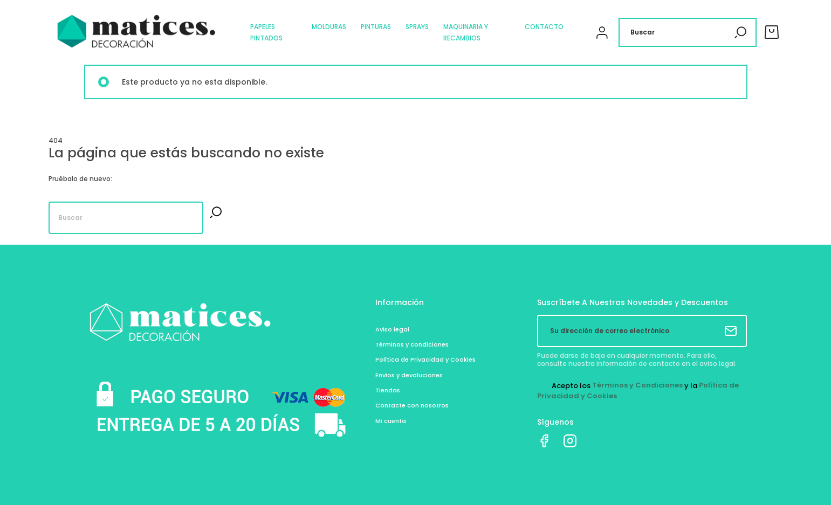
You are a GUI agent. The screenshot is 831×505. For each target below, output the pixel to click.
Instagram (570, 441)
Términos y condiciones (412, 344)
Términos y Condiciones (637, 385)
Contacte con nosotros (412, 405)
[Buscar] (688, 32)
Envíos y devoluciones (409, 375)
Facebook (544, 441)
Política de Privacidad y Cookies (425, 359)
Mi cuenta (390, 421)
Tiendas (387, 390)
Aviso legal (392, 329)
